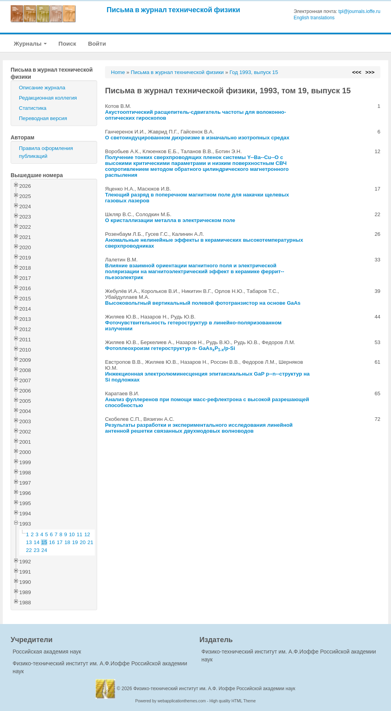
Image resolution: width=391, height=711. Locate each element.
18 (67, 542)
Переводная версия (43, 118)
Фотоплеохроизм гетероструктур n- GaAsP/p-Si (170, 348)
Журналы (30, 43)
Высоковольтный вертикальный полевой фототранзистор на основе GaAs (203, 303)
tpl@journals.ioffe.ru (359, 11)
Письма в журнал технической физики (173, 9)
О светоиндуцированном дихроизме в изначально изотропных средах (197, 138)
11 (80, 534)
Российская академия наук (47, 651)
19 (75, 542)
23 (37, 550)
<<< (356, 72)
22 (29, 550)
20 (83, 542)
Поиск (67, 43)
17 (60, 542)
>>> (369, 72)
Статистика (32, 108)
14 (37, 542)
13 (29, 542)
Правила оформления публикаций (46, 152)
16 (52, 542)
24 (44, 550)
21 (90, 542)
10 (72, 534)
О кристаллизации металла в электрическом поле (170, 220)
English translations (314, 17)
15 (44, 542)
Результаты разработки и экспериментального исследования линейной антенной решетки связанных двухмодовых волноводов (199, 428)
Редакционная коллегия (48, 98)
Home (118, 72)
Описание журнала (42, 88)
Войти (97, 43)
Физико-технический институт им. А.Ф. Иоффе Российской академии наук (214, 688)
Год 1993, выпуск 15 (254, 72)
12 (87, 534)
